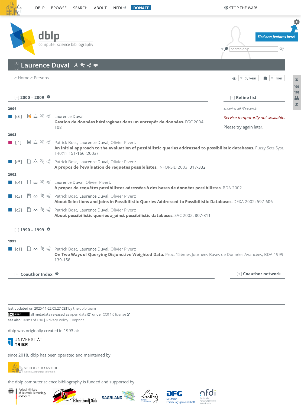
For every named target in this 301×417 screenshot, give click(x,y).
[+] (239, 273)
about (100, 7)
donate (141, 7)
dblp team (87, 308)
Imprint (78, 319)
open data (78, 314)
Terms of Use (32, 319)
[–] (232, 97)
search (80, 7)
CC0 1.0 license (114, 314)
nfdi (117, 7)
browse (59, 7)
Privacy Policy (57, 319)
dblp (39, 7)
